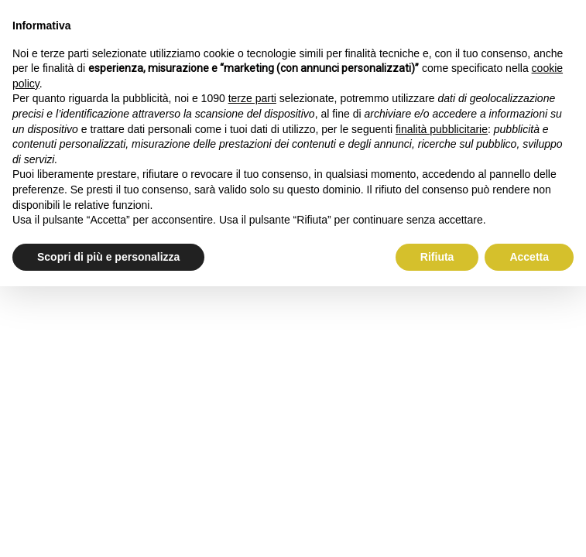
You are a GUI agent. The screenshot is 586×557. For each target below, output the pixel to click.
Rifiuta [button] (437, 257)
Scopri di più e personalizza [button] (108, 257)
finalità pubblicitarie (442, 129)
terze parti (252, 98)
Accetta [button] (529, 257)
